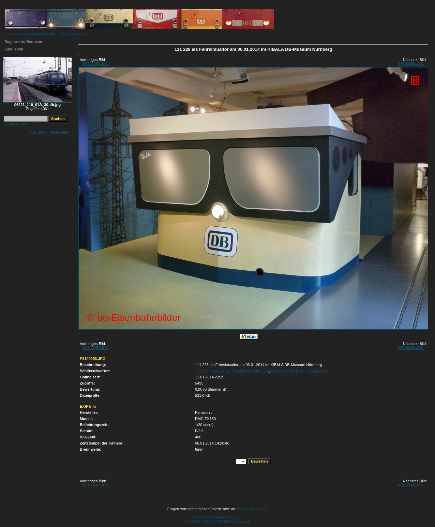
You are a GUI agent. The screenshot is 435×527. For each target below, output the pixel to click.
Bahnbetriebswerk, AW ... (39, 34)
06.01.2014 (220, 371)
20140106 (297, 371)
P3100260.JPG (411, 64)
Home (10, 34)
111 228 (202, 371)
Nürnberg (279, 371)
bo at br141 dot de (251, 509)
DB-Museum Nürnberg (250, 371)
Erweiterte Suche (16, 124)
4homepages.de (237, 521)
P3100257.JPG (95, 64)
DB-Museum (318, 371)
